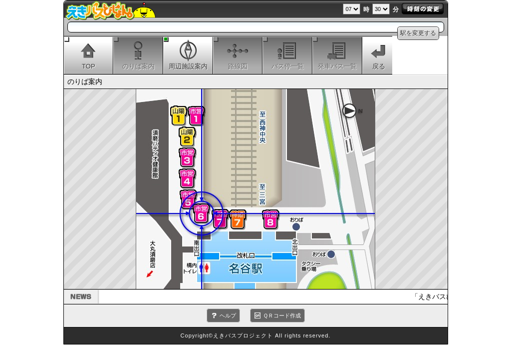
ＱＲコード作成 (282, 315)
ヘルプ (228, 315)
